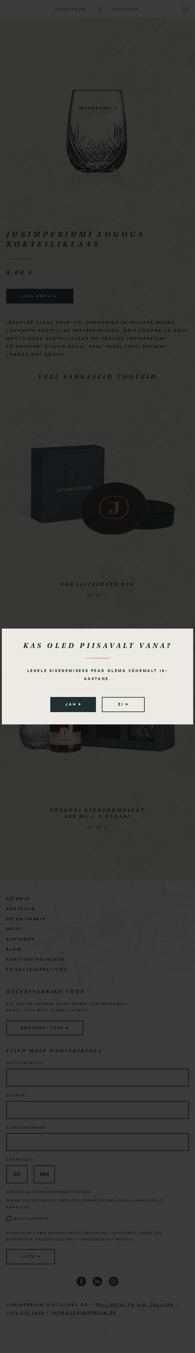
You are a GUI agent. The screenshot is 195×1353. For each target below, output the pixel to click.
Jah (73, 704)
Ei (123, 704)
